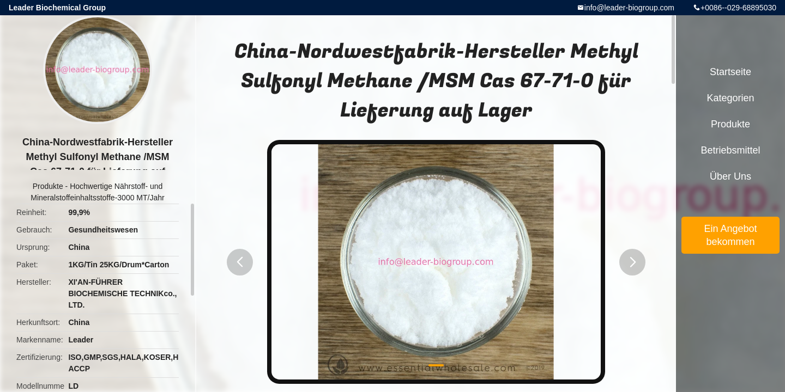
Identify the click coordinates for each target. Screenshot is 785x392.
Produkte (48, 186)
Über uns (730, 176)
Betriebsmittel (730, 150)
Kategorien (730, 98)
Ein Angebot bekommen (730, 235)
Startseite (730, 71)
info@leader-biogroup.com (629, 7)
